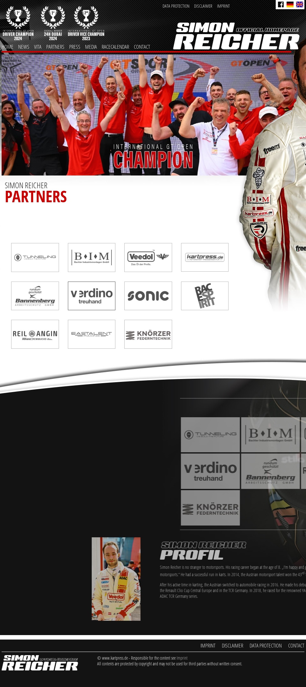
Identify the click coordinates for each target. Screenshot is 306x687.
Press (74, 46)
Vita (37, 46)
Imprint (223, 6)
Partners (55, 46)
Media (91, 46)
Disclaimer (203, 6)
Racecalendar (115, 46)
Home (7, 46)
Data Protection (176, 6)
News (23, 46)
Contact (142, 46)
